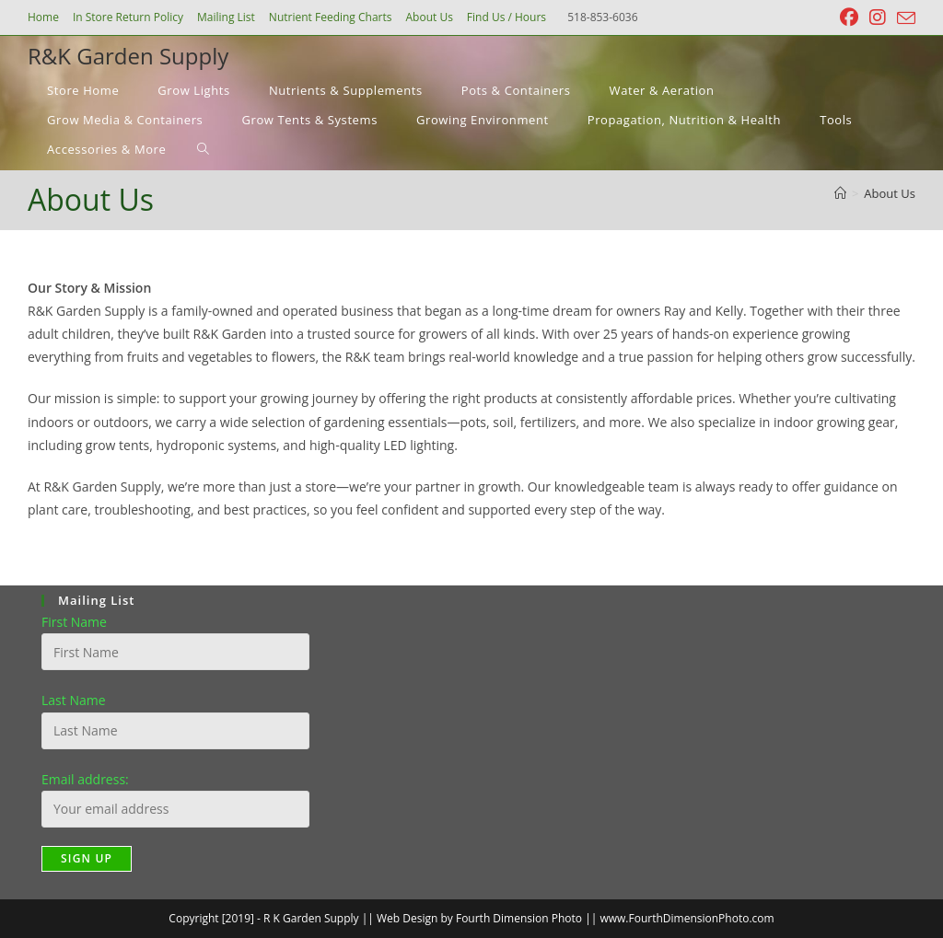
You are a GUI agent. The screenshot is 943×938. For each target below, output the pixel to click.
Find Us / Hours (506, 17)
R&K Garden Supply (128, 56)
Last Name (73, 700)
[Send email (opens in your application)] (903, 18)
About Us (428, 17)
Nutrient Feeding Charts (330, 17)
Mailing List (226, 17)
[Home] (840, 193)
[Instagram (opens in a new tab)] (877, 17)
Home (43, 17)
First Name (74, 622)
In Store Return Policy (128, 17)
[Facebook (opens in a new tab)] (849, 17)
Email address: (85, 779)
